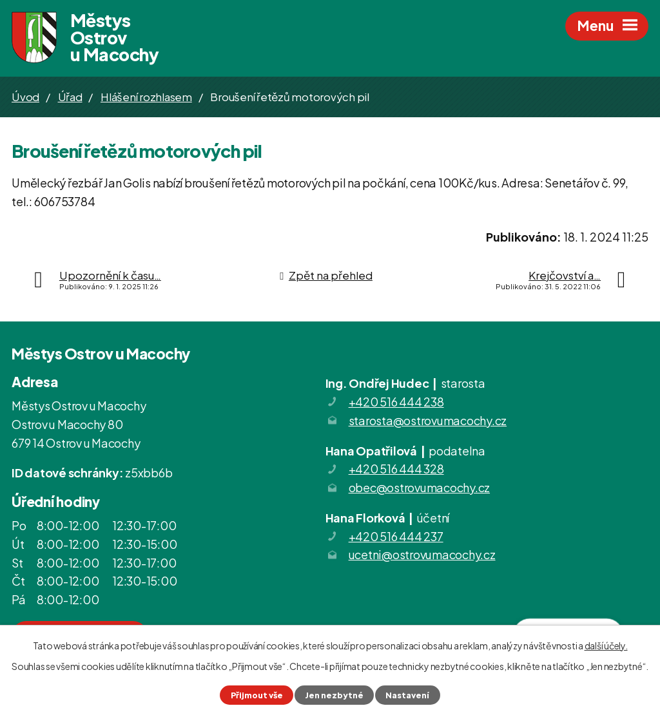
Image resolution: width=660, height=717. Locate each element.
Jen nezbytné (334, 695)
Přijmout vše (257, 695)
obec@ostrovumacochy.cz (419, 488)
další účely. (606, 645)
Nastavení (407, 695)
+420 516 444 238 (396, 402)
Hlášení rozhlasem (146, 97)
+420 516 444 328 (396, 469)
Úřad (70, 97)
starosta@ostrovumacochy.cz (428, 421)
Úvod (25, 97)
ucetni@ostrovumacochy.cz (422, 555)
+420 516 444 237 (396, 537)
